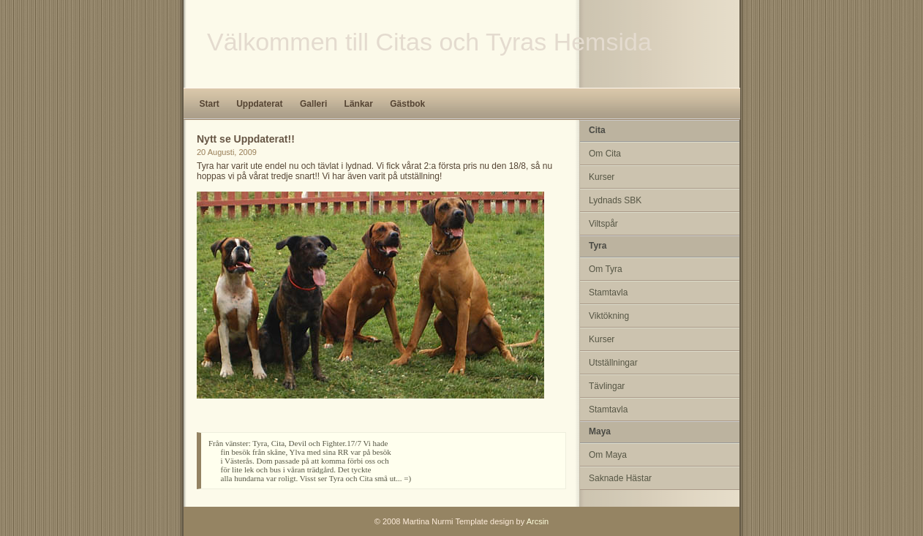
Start (209, 104)
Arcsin (538, 521)
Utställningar (613, 363)
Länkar (358, 104)
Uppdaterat (259, 104)
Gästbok (407, 104)
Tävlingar (607, 386)
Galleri (313, 104)
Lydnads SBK (615, 200)
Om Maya (608, 455)
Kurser (601, 177)
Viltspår (603, 224)
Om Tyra (605, 269)
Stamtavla (608, 292)
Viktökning (609, 316)
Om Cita (605, 153)
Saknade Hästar (620, 478)
